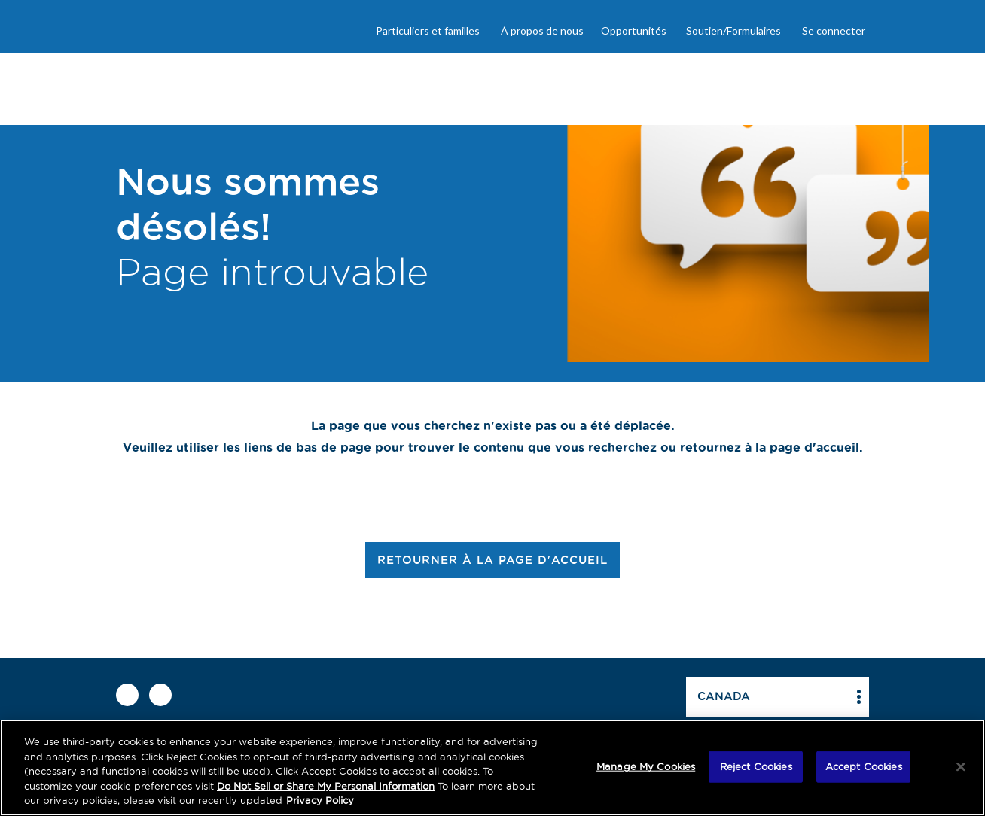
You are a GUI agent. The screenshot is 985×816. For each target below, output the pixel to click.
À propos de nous (542, 30)
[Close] (960, 767)
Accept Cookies (863, 766)
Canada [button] (723, 696)
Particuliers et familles (428, 30)
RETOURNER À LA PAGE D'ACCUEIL (492, 559)
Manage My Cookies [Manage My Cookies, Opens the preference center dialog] (645, 766)
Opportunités (633, 30)
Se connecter (833, 30)
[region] (492, 768)
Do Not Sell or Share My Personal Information (326, 786)
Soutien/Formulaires (733, 30)
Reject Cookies (756, 766)
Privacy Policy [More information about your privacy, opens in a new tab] (320, 800)
